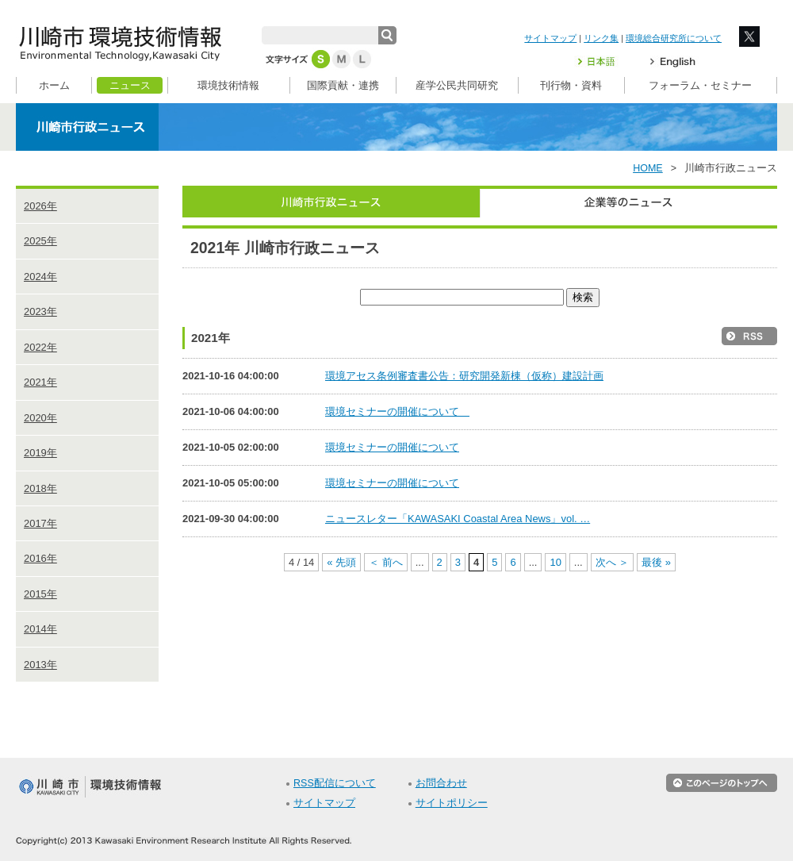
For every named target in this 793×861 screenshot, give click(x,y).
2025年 (40, 241)
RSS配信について (334, 783)
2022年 (40, 347)
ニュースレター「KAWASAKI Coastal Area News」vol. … (457, 519)
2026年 (40, 206)
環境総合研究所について (674, 38)
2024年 (40, 277)
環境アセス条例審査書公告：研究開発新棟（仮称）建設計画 (464, 376)
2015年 (40, 594)
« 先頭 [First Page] (341, 562)
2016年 (40, 558)
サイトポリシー (452, 803)
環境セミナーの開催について (397, 411)
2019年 (40, 453)
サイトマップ (550, 38)
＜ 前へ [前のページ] (386, 562)
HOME (648, 168)
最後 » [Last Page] (656, 562)
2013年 (40, 665)
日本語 (606, 61)
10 (555, 562)
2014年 (40, 629)
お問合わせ (441, 783)
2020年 (40, 418)
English (673, 61)
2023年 (40, 311)
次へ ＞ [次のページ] (613, 562)
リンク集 (601, 38)
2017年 (40, 523)
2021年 (40, 382)
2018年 (40, 488)
